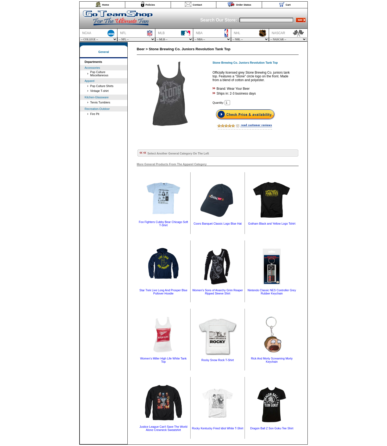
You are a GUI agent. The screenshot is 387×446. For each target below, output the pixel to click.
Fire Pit (94, 114)
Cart (288, 4)
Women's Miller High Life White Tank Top (163, 360)
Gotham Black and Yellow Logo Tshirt (271, 223)
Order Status (243, 4)
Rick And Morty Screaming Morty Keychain (272, 360)
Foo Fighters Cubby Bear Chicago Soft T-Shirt (163, 223)
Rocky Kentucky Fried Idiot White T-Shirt (217, 428)
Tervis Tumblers (100, 102)
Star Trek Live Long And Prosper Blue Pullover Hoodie (163, 292)
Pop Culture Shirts (101, 86)
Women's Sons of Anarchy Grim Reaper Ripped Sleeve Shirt (217, 292)
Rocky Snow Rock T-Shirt (217, 360)
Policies (150, 4)
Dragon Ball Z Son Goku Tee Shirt (271, 428)
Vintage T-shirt (99, 90)
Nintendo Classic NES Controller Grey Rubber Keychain (272, 292)
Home (105, 4)
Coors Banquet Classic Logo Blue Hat (218, 223)
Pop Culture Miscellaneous (99, 73)
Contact (197, 4)
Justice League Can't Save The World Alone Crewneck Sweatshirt (163, 428)
